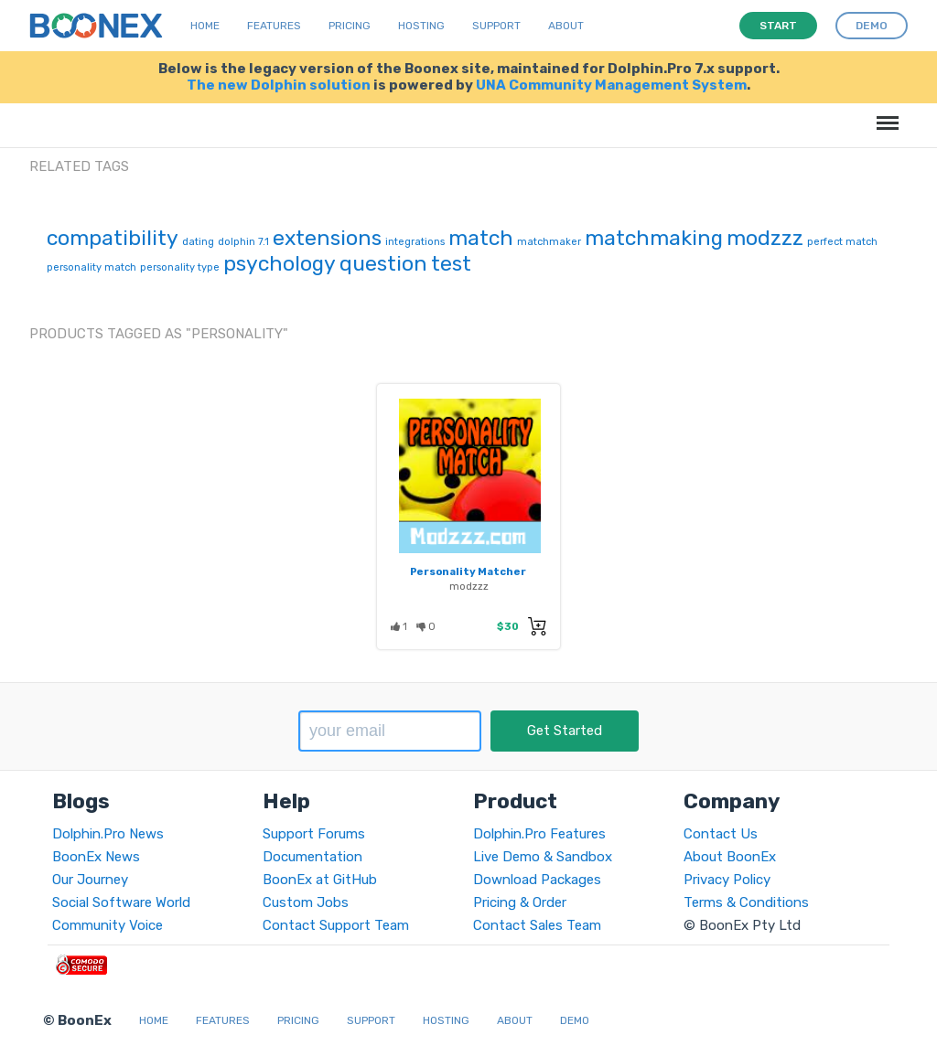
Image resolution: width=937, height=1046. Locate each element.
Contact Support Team (336, 925)
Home (205, 25)
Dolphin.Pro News (108, 834)
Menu (884, 113)
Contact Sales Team (537, 925)
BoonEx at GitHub (320, 879)
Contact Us (721, 834)
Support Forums (314, 834)
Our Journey (90, 879)
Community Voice (107, 925)
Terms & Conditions (746, 902)
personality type (180, 267)
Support (496, 25)
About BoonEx (730, 857)
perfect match (842, 242)
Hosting (421, 25)
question (383, 263)
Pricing (349, 25)
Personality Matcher (468, 571)
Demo (574, 1020)
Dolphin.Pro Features (539, 834)
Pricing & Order (519, 902)
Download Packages (537, 879)
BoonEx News (96, 857)
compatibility (112, 238)
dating (198, 242)
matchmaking (654, 238)
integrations (415, 242)
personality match (91, 267)
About (566, 25)
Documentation (312, 857)
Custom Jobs (306, 902)
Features (274, 25)
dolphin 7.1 (243, 242)
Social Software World (121, 902)
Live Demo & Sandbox (542, 857)
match (480, 238)
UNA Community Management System (611, 85)
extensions (327, 238)
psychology (279, 263)
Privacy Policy (727, 879)
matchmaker (549, 242)
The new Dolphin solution (279, 85)
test (451, 263)
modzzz (765, 238)
